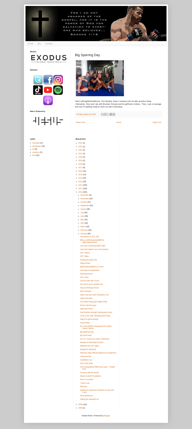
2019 (80, 160)
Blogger (107, 416)
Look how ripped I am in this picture (94, 249)
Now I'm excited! (86, 379)
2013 (80, 182)
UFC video (84, 277)
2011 (80, 188)
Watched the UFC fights (89, 346)
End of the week (86, 363)
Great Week (85, 323)
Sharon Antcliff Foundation (90, 376)
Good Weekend (86, 396)
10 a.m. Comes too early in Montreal (94, 339)
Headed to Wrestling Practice (91, 342)
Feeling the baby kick (88, 260)
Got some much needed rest (91, 284)
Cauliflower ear (86, 360)
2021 (80, 154)
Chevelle (35, 143)
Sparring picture (86, 274)
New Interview (85, 291)
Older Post (157, 122)
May (82, 220)
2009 (80, 404)
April (83, 223)
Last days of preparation (89, 270)
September (85, 205)
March (83, 227)
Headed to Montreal (88, 349)
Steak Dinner (85, 263)
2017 (80, 167)
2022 (80, 150)
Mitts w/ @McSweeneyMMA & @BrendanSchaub (92, 241)
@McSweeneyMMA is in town (92, 267)
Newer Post (80, 122)
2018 (80, 164)
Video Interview (86, 298)
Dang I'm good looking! (89, 319)
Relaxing (83, 386)
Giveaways (36, 146)
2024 (80, 143)
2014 (80, 178)
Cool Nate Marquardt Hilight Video (93, 302)
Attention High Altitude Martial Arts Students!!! (98, 353)
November (85, 199)
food (34, 155)
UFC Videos (85, 253)
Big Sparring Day (87, 332)
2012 (80, 185)
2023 (80, 147)
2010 (80, 192)
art (33, 149)
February (84, 230)
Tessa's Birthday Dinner (89, 288)
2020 (80, 157)
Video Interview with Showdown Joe (94, 295)
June (83, 216)
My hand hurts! (86, 335)
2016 (80, 171)
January (84, 234)
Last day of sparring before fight (92, 246)
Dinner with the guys (88, 305)
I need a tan (85, 383)
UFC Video (84, 256)
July (82, 213)
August (84, 209)
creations (36, 152)
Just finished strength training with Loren (96, 312)
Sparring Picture (86, 309)
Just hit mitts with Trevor (89, 281)
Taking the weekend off (89, 399)
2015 (80, 175)
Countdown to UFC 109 (89, 237)
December (85, 195)
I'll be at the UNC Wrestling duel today (95, 316)
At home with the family (89, 373)
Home (30, 43)
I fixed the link (85, 356)
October (84, 202)
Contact (48, 43)
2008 (80, 408)
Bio (39, 43)
